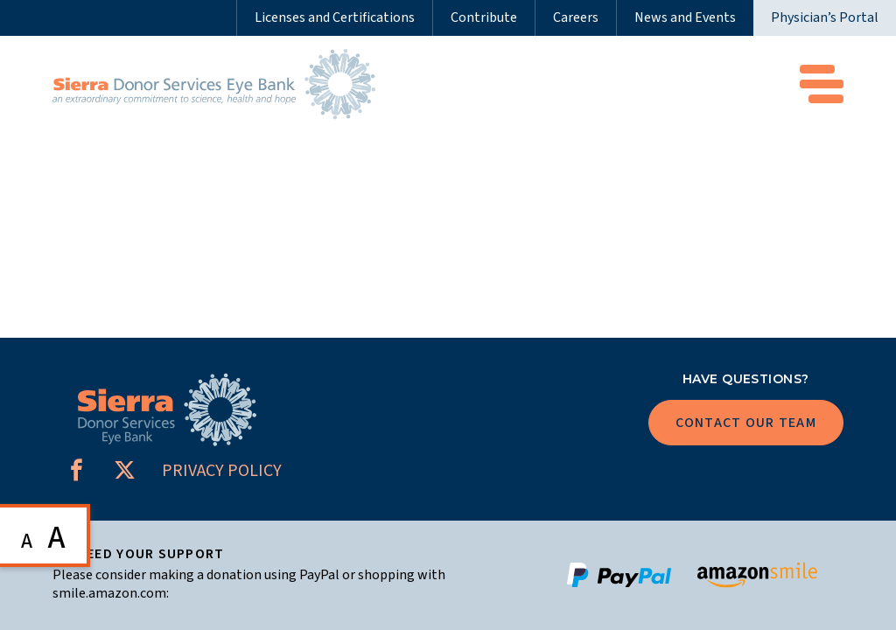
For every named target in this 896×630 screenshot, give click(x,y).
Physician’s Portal (824, 17)
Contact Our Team (746, 422)
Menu (822, 84)
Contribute (484, 17)
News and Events (685, 17)
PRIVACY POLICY (222, 470)
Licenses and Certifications (335, 17)
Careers (575, 17)
